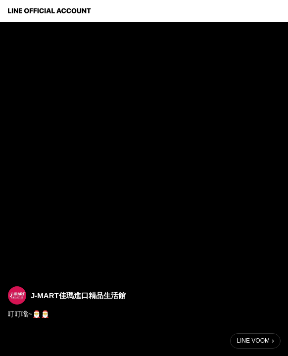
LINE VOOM (253, 340)
